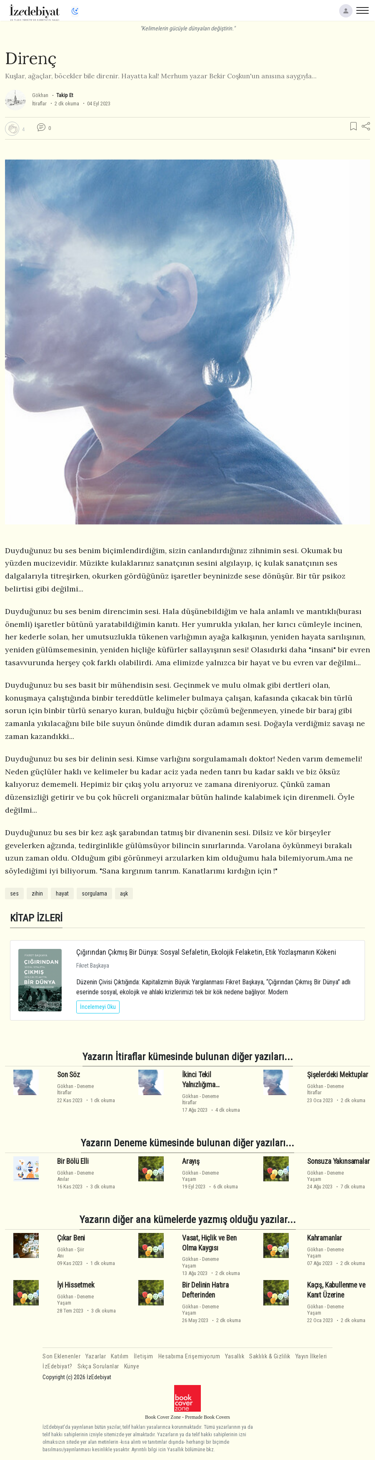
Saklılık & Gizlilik (269, 1356)
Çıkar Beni (71, 1238)
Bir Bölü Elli (73, 1161)
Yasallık (234, 1356)
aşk (124, 893)
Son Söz (68, 1075)
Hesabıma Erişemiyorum (189, 1356)
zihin (37, 893)
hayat (62, 893)
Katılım (120, 1356)
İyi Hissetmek (76, 1285)
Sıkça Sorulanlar (98, 1366)
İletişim (143, 1356)
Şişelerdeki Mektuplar (337, 1075)
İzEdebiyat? (57, 1366)
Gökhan (40, 95)
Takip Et (64, 95)
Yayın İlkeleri (311, 1356)
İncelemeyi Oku (98, 1006)
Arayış (191, 1161)
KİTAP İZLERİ (36, 918)
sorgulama (94, 893)
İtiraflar (39, 103)
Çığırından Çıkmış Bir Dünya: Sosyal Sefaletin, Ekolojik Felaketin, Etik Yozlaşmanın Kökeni (206, 952)
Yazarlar (95, 1356)
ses (14, 893)
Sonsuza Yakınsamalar (338, 1161)
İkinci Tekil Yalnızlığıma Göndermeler (200, 1085)
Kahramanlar (324, 1238)
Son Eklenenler (61, 1356)
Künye (132, 1366)
